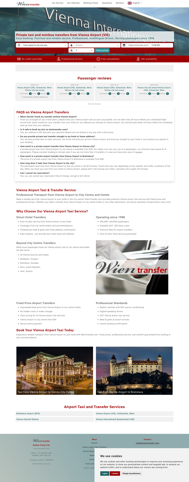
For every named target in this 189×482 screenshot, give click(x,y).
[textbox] (96, 45)
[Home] (28, 4)
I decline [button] (115, 473)
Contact (94, 443)
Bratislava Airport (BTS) (28, 413)
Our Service (57, 3)
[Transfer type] (45, 45)
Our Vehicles (73, 3)
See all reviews (94, 104)
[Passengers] (84, 50)
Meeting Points (91, 3)
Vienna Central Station (27, 419)
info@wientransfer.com (147, 443)
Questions (107, 3)
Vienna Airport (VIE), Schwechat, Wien (115, 413)
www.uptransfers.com (41, 448)
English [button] (134, 3)
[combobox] (97, 45)
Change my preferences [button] (131, 473)
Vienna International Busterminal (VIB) (115, 419)
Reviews (120, 3)
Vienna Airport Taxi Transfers (94, 447)
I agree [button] (104, 473)
